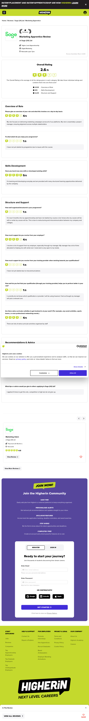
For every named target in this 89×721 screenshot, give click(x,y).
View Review (12, 457)
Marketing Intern (12, 437)
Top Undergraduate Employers (10, 667)
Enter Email (25, 566)
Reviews (8, 642)
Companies (9, 646)
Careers (73, 644)
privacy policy (21, 359)
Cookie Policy (59, 646)
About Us (73, 636)
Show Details (78, 367)
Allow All (73, 373)
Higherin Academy (76, 640)
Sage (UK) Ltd (26, 40)
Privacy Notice (52, 613)
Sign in (53, 548)
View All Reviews (13, 716)
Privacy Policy (59, 642)
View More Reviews (12, 468)
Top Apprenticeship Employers (10, 652)
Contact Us (25, 636)
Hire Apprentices (44, 642)
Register (36, 548)
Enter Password (27, 578)
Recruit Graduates (44, 646)
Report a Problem (28, 640)
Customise (44, 373)
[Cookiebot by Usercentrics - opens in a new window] (78, 346)
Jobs (7, 638)
